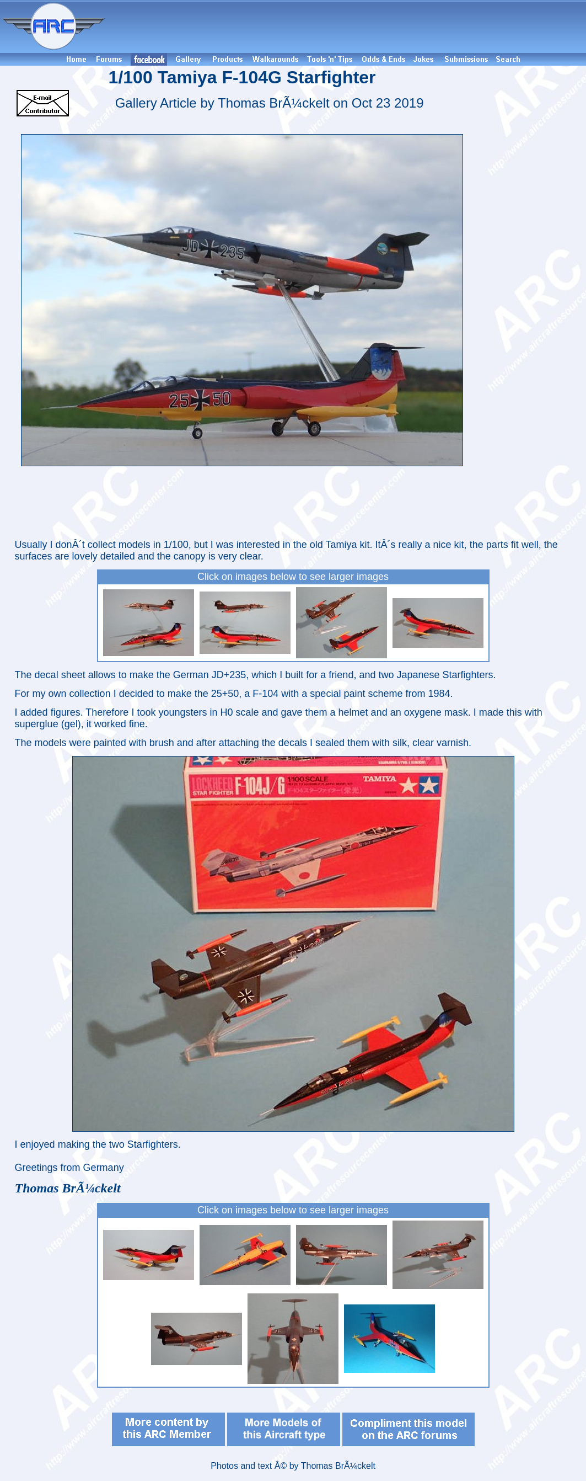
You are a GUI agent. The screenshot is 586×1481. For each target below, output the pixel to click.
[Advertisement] (347, 26)
